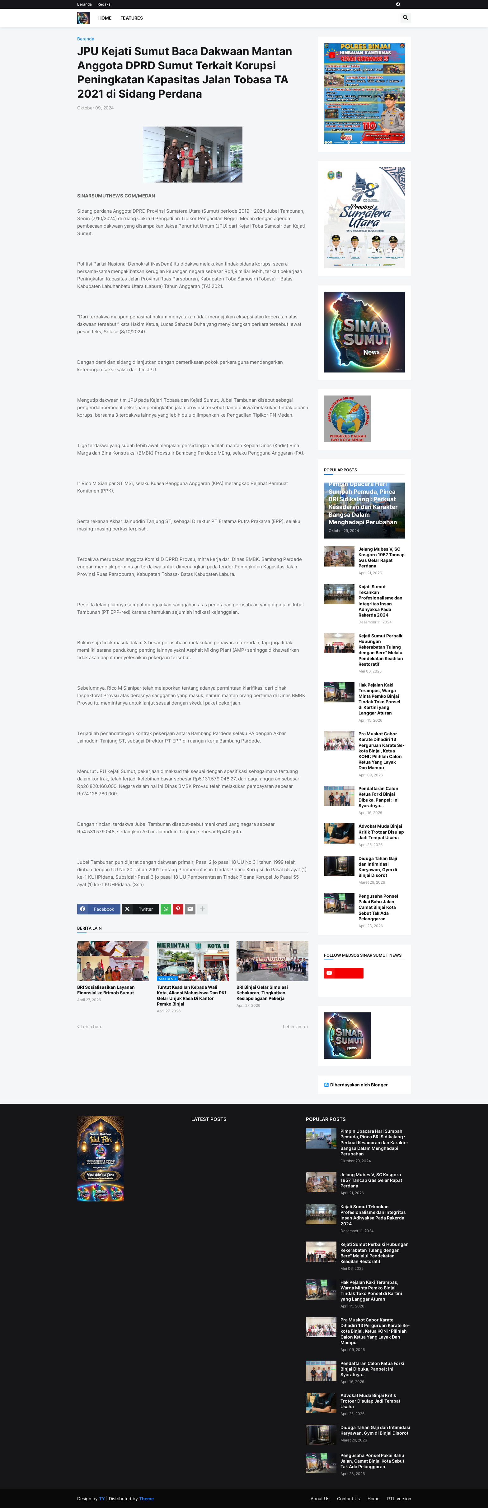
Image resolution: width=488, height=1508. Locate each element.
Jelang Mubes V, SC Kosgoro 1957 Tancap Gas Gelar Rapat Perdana (382, 557)
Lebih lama (294, 1026)
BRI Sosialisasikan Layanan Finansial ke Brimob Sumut (106, 989)
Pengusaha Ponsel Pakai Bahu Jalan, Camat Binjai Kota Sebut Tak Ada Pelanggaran (378, 907)
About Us (320, 1498)
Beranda (84, 4)
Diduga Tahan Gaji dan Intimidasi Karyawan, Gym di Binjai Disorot (378, 867)
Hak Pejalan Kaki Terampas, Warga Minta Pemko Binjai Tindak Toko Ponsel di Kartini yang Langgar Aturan (379, 699)
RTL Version (399, 1498)
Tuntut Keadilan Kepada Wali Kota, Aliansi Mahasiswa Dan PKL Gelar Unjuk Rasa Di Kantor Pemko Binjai (192, 995)
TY (102, 1498)
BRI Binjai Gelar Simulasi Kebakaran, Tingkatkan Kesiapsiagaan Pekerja (262, 992)
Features (131, 18)
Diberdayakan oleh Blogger (356, 1084)
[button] (406, 18)
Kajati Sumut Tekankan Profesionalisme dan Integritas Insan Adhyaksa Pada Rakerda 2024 (380, 601)
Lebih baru (91, 1026)
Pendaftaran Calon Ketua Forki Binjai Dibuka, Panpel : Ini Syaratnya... (379, 797)
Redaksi (104, 4)
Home (105, 18)
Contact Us (348, 1498)
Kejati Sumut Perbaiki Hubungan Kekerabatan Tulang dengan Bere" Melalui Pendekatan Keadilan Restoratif (381, 650)
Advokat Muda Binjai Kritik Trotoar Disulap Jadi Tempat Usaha (381, 831)
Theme (146, 1498)
